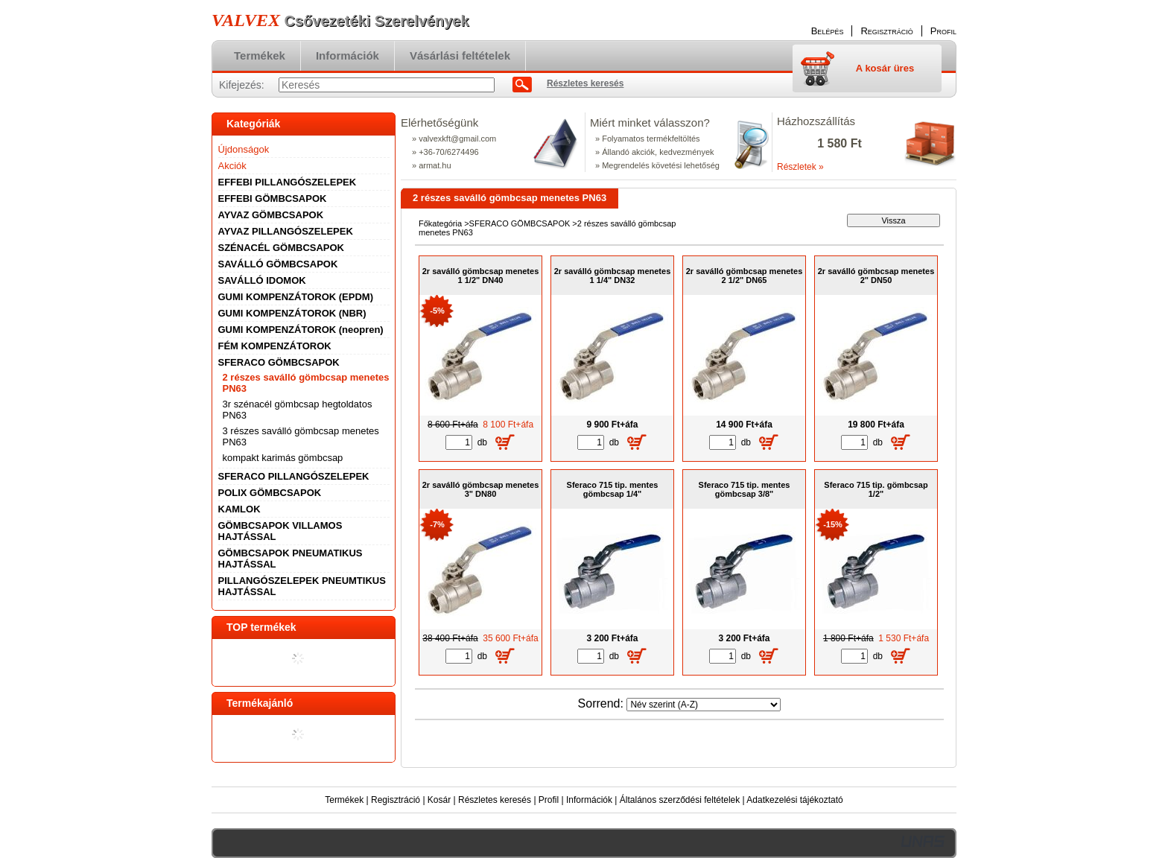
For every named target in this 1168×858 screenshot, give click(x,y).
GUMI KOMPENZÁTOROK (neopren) (301, 329)
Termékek (344, 800)
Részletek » (800, 167)
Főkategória (440, 223)
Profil (549, 800)
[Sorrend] (703, 704)
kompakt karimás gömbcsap (283, 457)
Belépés (827, 30)
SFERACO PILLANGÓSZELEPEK (293, 476)
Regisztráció (395, 800)
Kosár (439, 800)
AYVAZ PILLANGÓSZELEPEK (285, 231)
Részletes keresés (494, 800)
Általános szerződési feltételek (680, 800)
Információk (589, 800)
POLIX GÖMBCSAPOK (270, 492)
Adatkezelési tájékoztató (794, 800)
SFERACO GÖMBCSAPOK (520, 223)
